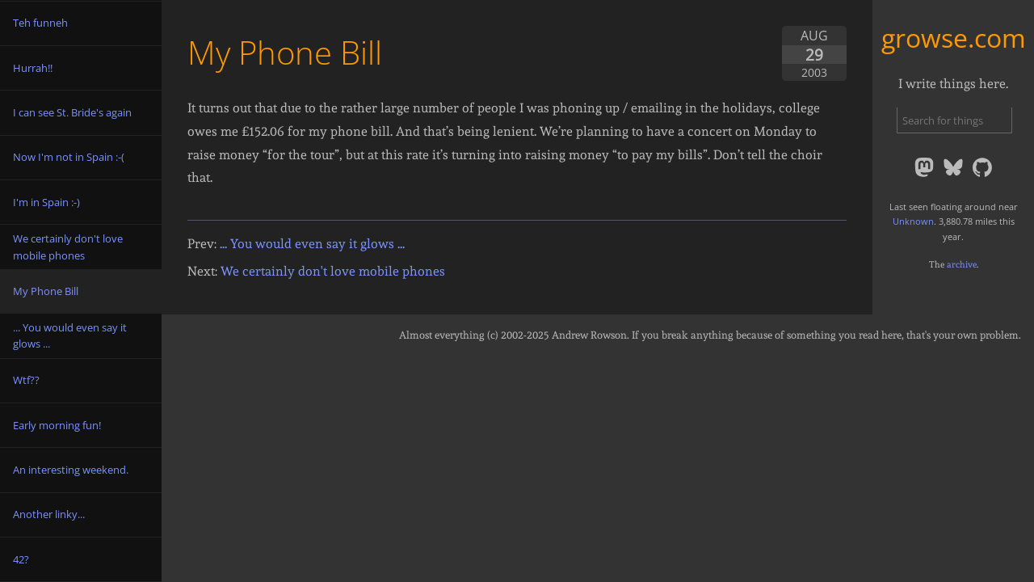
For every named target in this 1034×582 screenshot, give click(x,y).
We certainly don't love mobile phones (333, 271)
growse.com (953, 37)
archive (962, 264)
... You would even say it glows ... (312, 243)
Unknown (913, 221)
